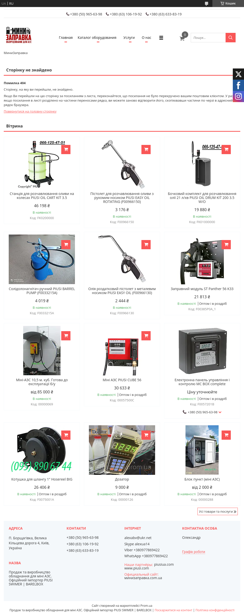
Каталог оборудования (97, 37)
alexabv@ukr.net (137, 538)
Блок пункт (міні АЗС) (202, 479)
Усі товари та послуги (216, 511)
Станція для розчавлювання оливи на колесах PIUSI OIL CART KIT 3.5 (42, 196)
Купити (65, 149)
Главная (66, 37)
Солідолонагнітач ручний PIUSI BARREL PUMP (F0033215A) (42, 291)
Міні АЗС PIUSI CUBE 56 (122, 380)
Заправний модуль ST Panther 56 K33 (202, 289)
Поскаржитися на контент (173, 610)
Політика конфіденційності (214, 610)
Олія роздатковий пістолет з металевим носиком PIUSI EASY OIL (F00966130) (122, 291)
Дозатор (122, 479)
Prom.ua (146, 606)
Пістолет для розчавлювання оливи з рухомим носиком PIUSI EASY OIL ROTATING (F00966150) (122, 198)
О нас (146, 37)
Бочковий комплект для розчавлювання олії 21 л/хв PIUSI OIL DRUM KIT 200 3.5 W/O (202, 198)
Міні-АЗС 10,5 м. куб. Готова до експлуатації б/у (42, 382)
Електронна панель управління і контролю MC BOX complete (202, 382)
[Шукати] (231, 37)
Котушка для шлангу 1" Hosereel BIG (41, 479)
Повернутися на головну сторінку (30, 111)
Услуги (129, 37)
